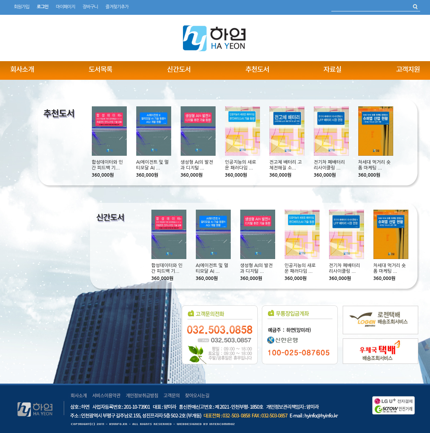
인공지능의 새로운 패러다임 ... (240, 165)
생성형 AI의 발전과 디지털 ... (197, 165)
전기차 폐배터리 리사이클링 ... (329, 165)
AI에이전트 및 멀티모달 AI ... (152, 165)
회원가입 (21, 7)
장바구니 (90, 7)
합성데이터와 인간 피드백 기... (107, 165)
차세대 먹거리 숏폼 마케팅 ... (374, 165)
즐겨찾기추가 (117, 7)
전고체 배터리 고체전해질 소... (285, 165)
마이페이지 (65, 7)
